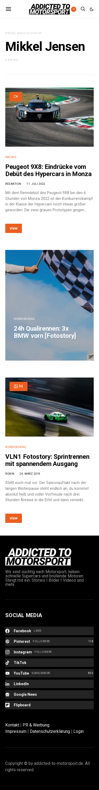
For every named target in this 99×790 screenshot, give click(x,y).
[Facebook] (49, 631)
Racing (10, 157)
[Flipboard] (49, 705)
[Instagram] (49, 652)
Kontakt (12, 725)
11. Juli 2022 (35, 183)
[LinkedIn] (49, 684)
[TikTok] (49, 662)
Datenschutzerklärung (50, 731)
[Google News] (49, 694)
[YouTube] (49, 673)
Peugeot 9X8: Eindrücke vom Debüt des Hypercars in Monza (48, 170)
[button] (91, 9)
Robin (10, 473)
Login (78, 731)
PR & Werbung (36, 725)
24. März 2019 (30, 473)
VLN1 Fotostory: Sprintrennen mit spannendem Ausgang (47, 460)
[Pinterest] (49, 641)
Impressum (15, 731)
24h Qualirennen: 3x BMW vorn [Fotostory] (45, 332)
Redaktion (13, 183)
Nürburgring (24, 318)
